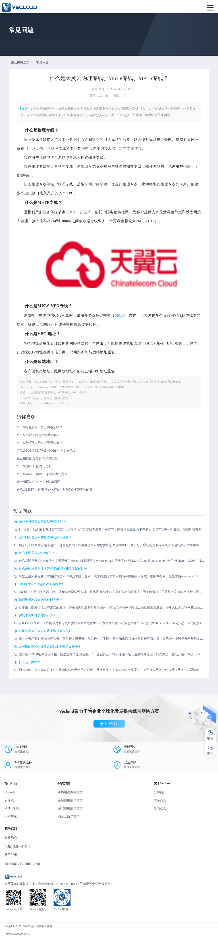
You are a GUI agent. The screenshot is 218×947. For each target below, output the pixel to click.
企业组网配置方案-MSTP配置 (37, 458)
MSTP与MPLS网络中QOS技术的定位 (42, 474)
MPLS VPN (60, 397)
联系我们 (160, 800)
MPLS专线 (11, 808)
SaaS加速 (10, 816)
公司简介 (160, 792)
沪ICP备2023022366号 (17, 934)
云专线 (9, 800)
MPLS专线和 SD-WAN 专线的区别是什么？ (46, 450)
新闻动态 (160, 808)
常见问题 (42, 62)
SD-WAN (10, 792)
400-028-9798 (17, 846)
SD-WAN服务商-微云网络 (71, 6)
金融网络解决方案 (70, 800)
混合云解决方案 (69, 816)
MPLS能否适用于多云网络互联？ (39, 427)
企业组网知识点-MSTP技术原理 (38, 482)
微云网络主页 (20, 62)
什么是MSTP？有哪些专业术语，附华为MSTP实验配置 (54, 489)
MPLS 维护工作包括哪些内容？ (38, 435)
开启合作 (109, 724)
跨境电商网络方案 (70, 792)
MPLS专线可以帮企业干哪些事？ (39, 443)
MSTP (37, 397)
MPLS (120, 315)
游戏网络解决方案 (70, 808)
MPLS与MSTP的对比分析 (34, 466)
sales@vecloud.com (22, 863)
